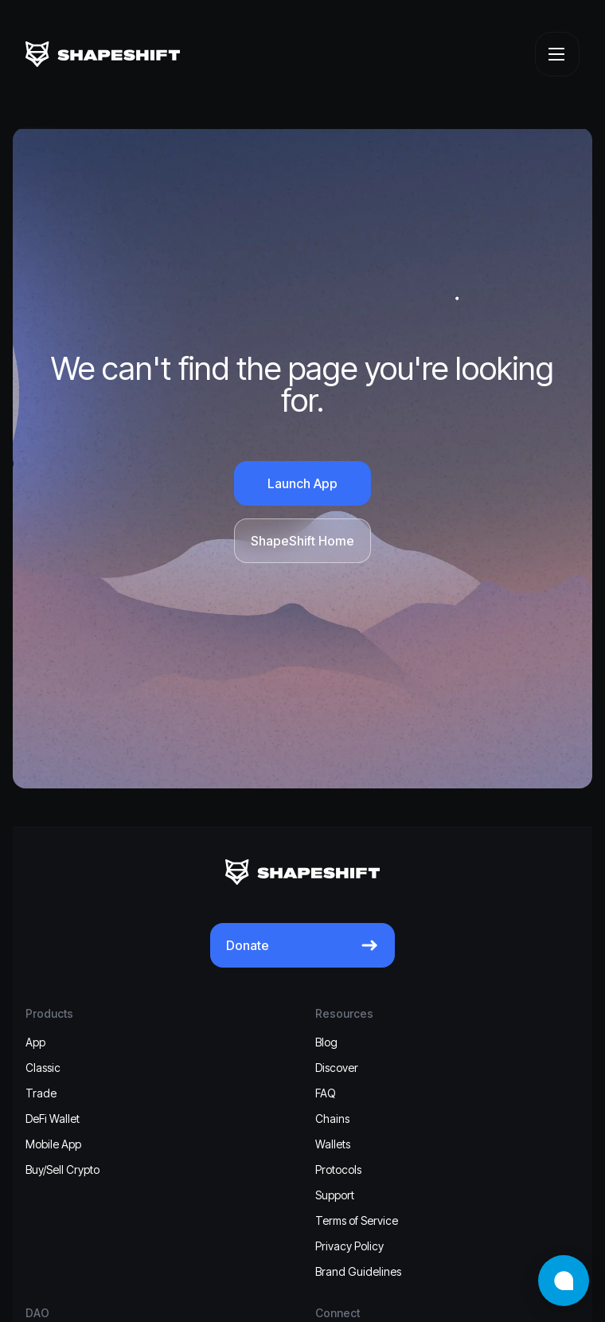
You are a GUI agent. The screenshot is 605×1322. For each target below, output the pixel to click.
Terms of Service (356, 1220)
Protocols (338, 1169)
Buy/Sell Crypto (62, 1169)
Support (334, 1195)
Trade (41, 1093)
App (35, 1042)
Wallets (332, 1144)
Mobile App (53, 1144)
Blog (326, 1042)
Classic (42, 1067)
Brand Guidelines (358, 1271)
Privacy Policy (349, 1246)
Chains (332, 1118)
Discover (336, 1067)
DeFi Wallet (52, 1118)
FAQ (325, 1093)
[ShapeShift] (102, 54)
